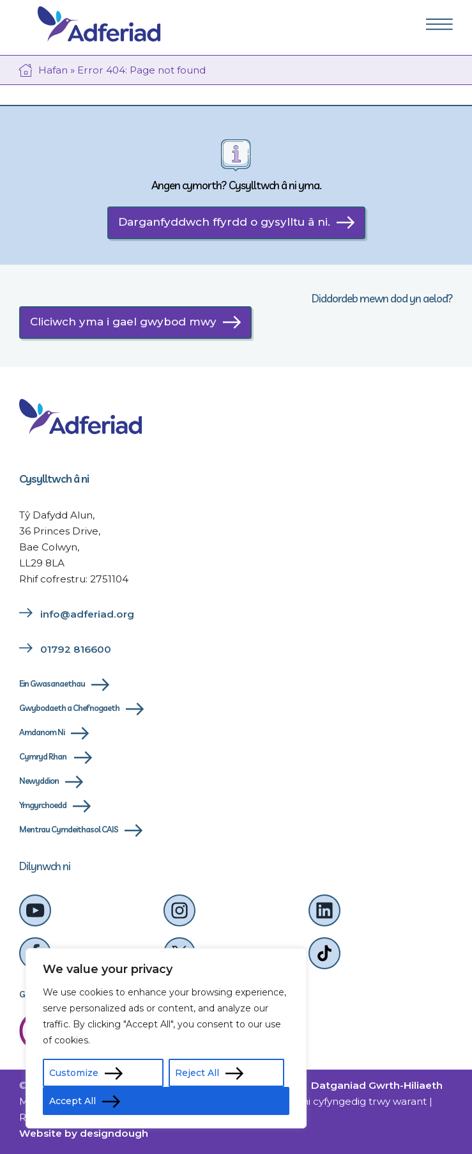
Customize (73, 1073)
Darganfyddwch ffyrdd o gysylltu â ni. (224, 221)
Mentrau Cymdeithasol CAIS (68, 829)
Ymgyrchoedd (42, 805)
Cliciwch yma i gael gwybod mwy (123, 321)
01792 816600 (75, 649)
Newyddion (39, 781)
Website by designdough (83, 1133)
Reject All (197, 1073)
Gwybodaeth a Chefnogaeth (69, 708)
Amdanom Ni (42, 732)
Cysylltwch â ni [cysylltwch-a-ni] (54, 478)
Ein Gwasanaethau (52, 683)
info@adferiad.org (87, 614)
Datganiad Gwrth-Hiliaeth (377, 1085)
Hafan (53, 70)
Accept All (72, 1101)
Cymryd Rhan (43, 756)
